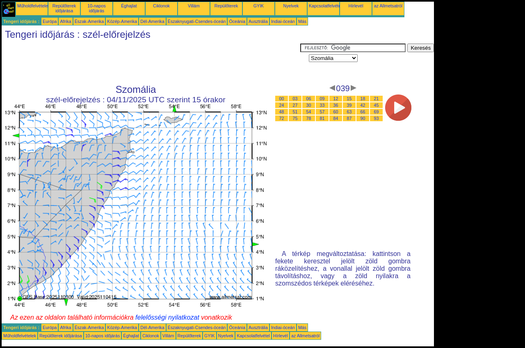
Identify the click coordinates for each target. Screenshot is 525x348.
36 (335, 105)
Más (302, 21)
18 (363, 98)
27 (295, 105)
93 (376, 118)
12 (335, 98)
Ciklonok (161, 5)
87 (349, 118)
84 (335, 118)
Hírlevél (355, 5)
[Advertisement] (151, 62)
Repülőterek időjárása (64, 8)
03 (295, 98)
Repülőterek (226, 5)
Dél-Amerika (152, 21)
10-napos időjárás (96, 8)
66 (363, 111)
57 (322, 111)
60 (335, 111)
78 (308, 118)
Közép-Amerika (122, 21)
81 (322, 118)
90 (363, 118)
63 (349, 111)
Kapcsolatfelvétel (325, 5)
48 (281, 111)
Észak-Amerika (89, 21)
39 (349, 105)
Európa (50, 21)
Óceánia (237, 21)
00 (281, 98)
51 (295, 111)
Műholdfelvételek (33, 5)
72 (281, 118)
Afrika (65, 21)
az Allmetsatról (388, 5)
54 (308, 111)
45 (376, 105)
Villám (194, 5)
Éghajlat (129, 5)
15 (349, 98)
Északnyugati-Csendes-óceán (197, 21)
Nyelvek (291, 5)
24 (281, 105)
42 (363, 105)
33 (322, 105)
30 (308, 105)
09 (322, 98)
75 (295, 118)
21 (376, 98)
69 (376, 111)
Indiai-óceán (283, 21)
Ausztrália (258, 21)
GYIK (258, 5)
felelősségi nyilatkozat (167, 317)
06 (308, 98)
